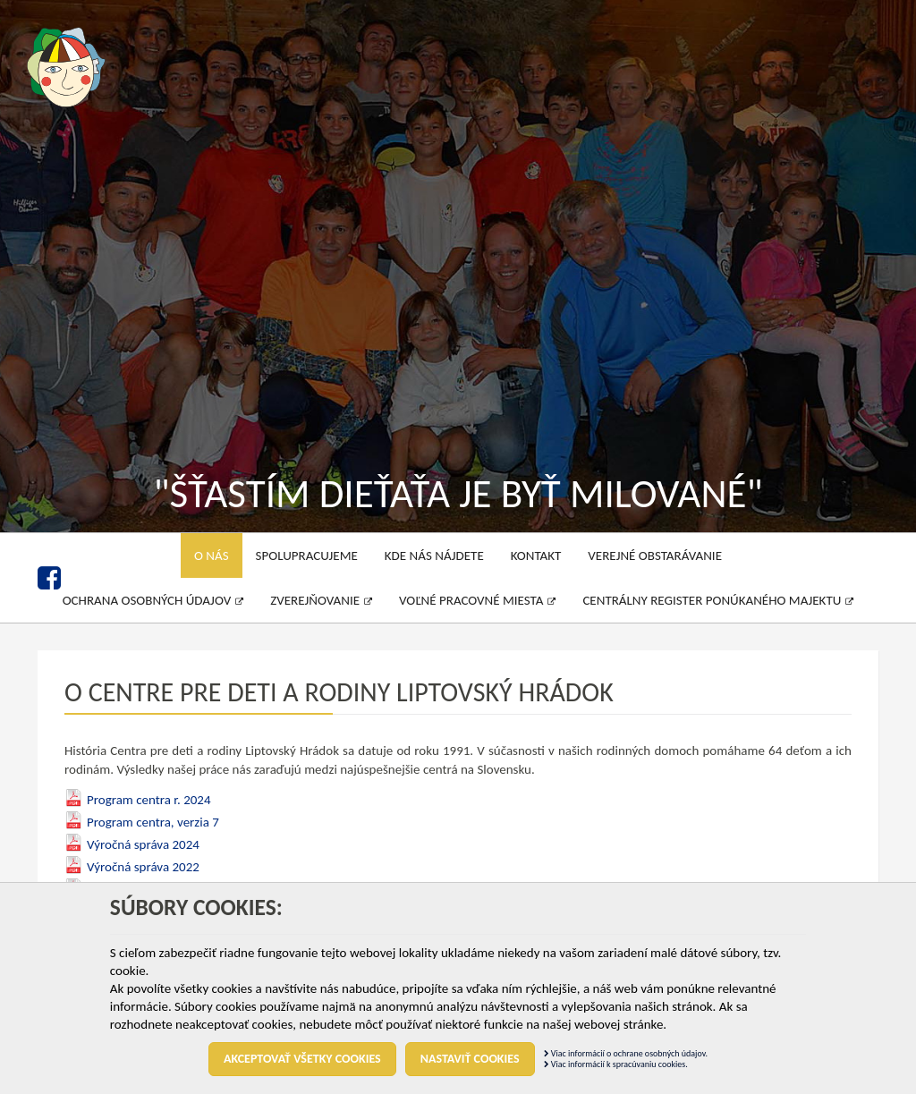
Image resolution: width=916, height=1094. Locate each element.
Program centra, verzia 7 (153, 822)
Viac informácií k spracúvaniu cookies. (616, 1064)
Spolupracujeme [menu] (307, 555)
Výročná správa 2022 (143, 867)
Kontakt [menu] (536, 555)
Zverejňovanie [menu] (321, 600)
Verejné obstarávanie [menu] (655, 555)
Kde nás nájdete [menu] (434, 555)
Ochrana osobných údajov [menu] (153, 600)
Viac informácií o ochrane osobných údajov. (626, 1053)
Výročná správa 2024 (143, 844)
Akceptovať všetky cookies (302, 1058)
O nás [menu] (211, 555)
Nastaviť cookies (470, 1058)
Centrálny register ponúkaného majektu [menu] (717, 600)
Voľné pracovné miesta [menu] (477, 600)
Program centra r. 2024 (149, 800)
